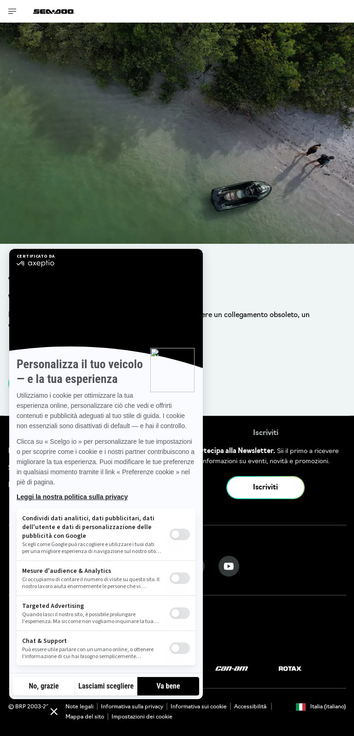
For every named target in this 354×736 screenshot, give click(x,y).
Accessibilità (251, 707)
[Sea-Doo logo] (54, 11)
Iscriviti (265, 487)
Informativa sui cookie (199, 707)
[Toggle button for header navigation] (12, 11)
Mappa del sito (84, 717)
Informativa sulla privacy (132, 707)
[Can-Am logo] (232, 668)
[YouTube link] (228, 566)
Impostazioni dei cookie (142, 717)
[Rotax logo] (290, 668)
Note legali (79, 707)
